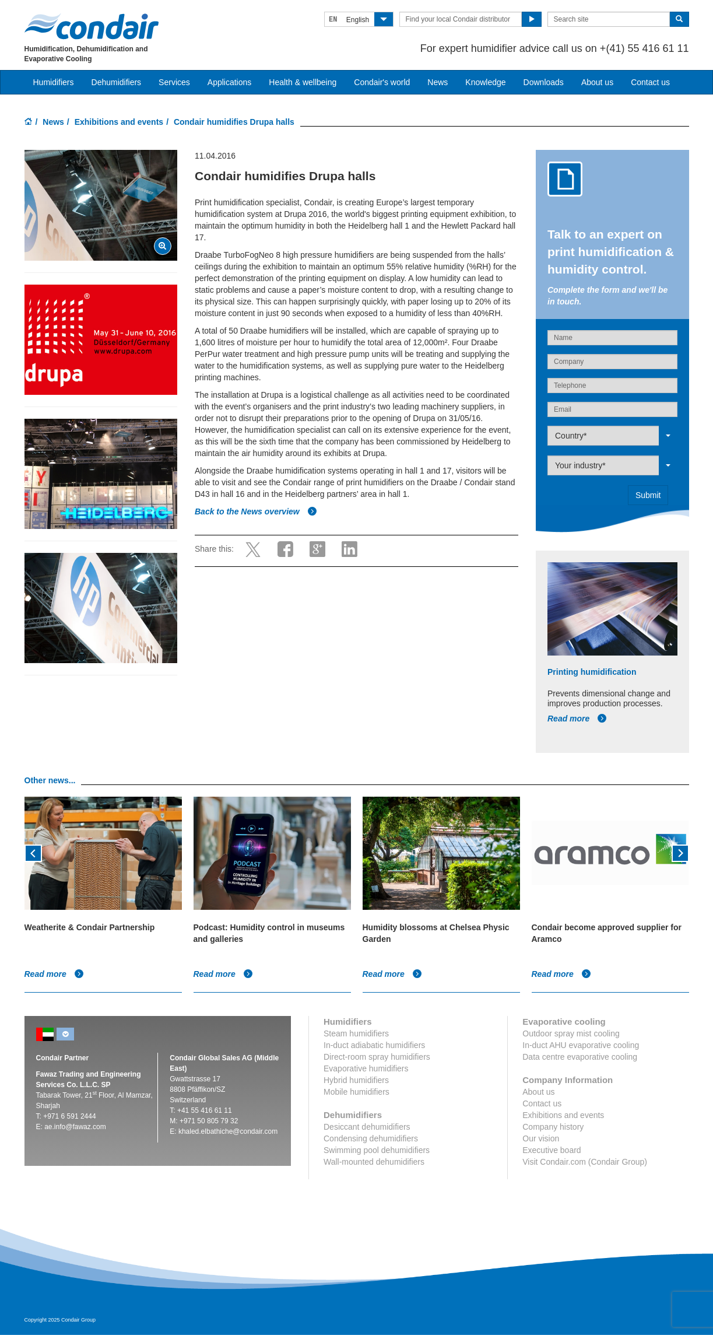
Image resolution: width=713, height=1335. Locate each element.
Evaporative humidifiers (366, 1068)
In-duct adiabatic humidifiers (374, 1045)
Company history (553, 1126)
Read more (577, 718)
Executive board (551, 1150)
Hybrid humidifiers (356, 1080)
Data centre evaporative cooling (579, 1056)
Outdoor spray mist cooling (571, 1033)
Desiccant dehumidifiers (367, 1126)
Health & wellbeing (302, 82)
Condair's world (382, 82)
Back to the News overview (256, 511)
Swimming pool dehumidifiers (377, 1150)
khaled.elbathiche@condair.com (228, 1131)
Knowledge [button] (485, 82)
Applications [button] (230, 82)
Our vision (540, 1138)
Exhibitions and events (119, 122)
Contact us (650, 82)
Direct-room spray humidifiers (377, 1056)
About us (597, 82)
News (437, 82)
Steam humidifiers (356, 1033)
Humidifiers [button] (53, 82)
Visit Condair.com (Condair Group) (584, 1161)
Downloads (544, 82)
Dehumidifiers (117, 82)
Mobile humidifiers (356, 1091)
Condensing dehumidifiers (371, 1138)
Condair (91, 26)
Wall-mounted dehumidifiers (374, 1161)
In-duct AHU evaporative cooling (580, 1045)
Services (174, 82)
